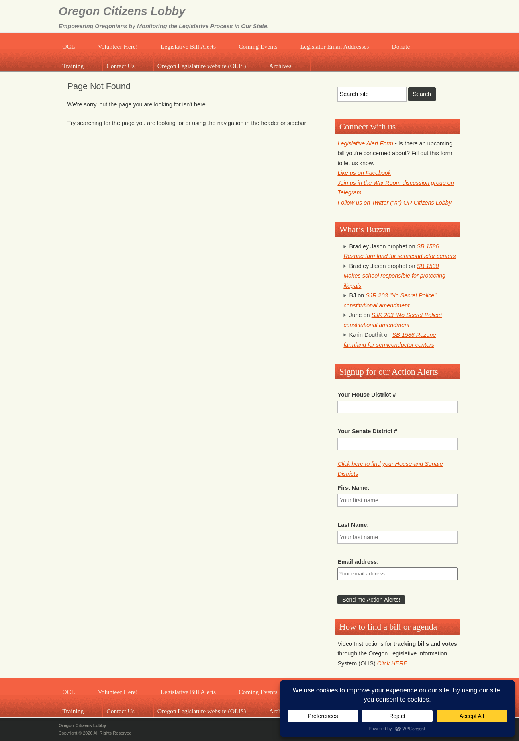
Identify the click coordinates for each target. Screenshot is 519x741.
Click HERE (392, 663)
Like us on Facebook (364, 173)
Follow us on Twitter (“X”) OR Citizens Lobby (394, 202)
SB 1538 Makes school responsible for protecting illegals (394, 276)
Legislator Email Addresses (334, 46)
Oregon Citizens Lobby (122, 11)
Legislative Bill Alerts (188, 46)
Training (73, 65)
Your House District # (366, 394)
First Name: (353, 488)
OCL (68, 46)
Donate (401, 46)
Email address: (357, 562)
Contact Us (120, 65)
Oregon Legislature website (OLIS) (201, 65)
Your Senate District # (367, 431)
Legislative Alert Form (365, 143)
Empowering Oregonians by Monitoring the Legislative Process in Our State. (164, 26)
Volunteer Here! (117, 46)
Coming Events (258, 46)
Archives (280, 65)
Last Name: (353, 525)
